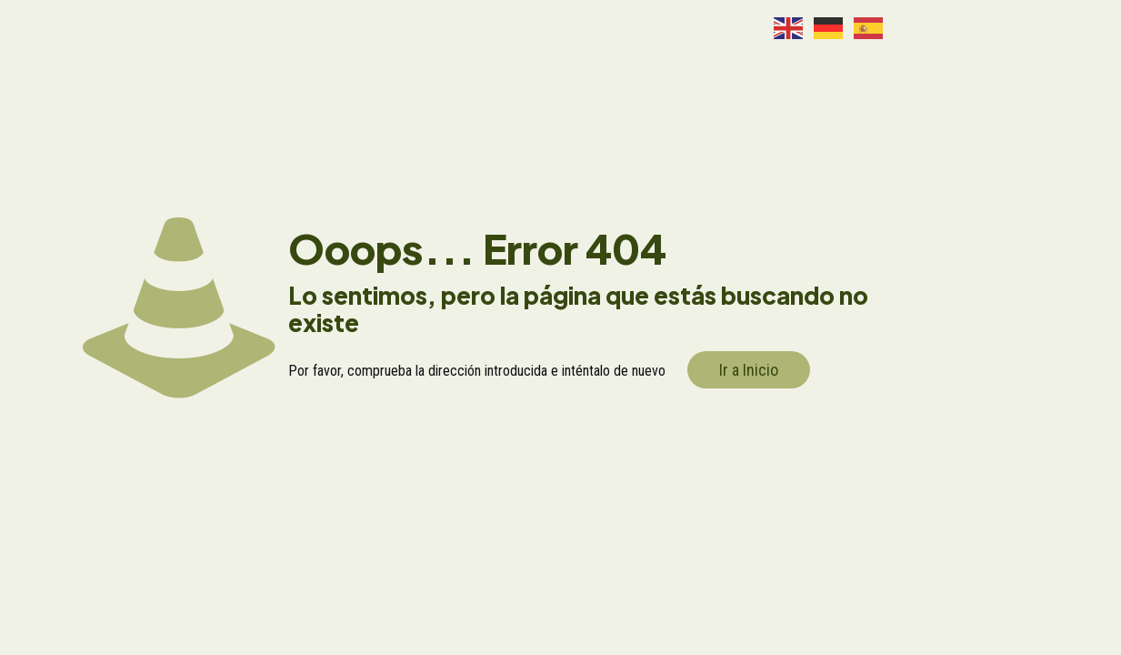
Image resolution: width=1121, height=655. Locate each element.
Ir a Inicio (748, 369)
